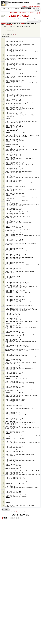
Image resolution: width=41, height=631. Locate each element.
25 (3, 76)
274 (3, 494)
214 (3, 393)
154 (3, 293)
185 (3, 344)
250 (3, 454)
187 (3, 347)
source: (4, 16)
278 (3, 502)
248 (3, 451)
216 (3, 395)
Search (37, 10)
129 (3, 248)
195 (3, 361)
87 (3, 179)
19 (3, 68)
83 (3, 173)
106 (3, 211)
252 (3, 458)
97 (3, 194)
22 (3, 72)
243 (3, 445)
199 (3, 367)
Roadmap (17, 8)
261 (3, 472)
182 (3, 338)
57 (3, 128)
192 (3, 355)
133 (3, 256)
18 (3, 67)
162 (3, 305)
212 (3, 389)
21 (3, 71)
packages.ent (13, 16)
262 (3, 473)
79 (3, 167)
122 (3, 235)
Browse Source (26, 8)
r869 (5, 26)
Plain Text (15, 516)
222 (3, 405)
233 (3, 425)
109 (3, 215)
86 (3, 177)
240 (3, 438)
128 (3, 247)
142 (3, 271)
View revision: (17, 18)
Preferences (37, 6)
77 (3, 163)
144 (3, 275)
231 (3, 420)
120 (3, 233)
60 (3, 134)
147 (3, 281)
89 (3, 181)
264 (3, 477)
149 (3, 284)
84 (3, 175)
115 (3, 225)
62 (3, 138)
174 (3, 324)
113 (3, 221)
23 (3, 73)
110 (3, 216)
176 (3, 326)
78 (3, 165)
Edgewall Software (15, 518)
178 (3, 331)
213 (3, 391)
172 (3, 321)
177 (3, 330)
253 (3, 459)
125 (3, 240)
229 (3, 417)
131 (3, 253)
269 (3, 485)
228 (3, 413)
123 (3, 238)
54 (3, 124)
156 (3, 296)
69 (3, 149)
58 (3, 131)
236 (3, 431)
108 (3, 213)
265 (3, 478)
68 (3, 148)
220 (3, 402)
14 (3, 60)
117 (3, 227)
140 (3, 268)
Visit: (25, 21)
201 (3, 371)
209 (3, 385)
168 (3, 316)
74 (3, 157)
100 (3, 200)
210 (3, 386)
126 (3, 242)
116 (3, 226)
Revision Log (37, 13)
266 (3, 480)
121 (3, 234)
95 (3, 192)
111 (3, 218)
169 (3, 317)
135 (3, 259)
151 (3, 289)
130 (3, 249)
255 (3, 463)
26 (3, 79)
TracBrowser (19, 512)
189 (3, 351)
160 (3, 302)
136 (3, 261)
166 (3, 313)
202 (3, 372)
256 (3, 464)
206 (3, 379)
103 (3, 207)
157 (3, 298)
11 (3, 55)
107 (3, 212)
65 (3, 142)
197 (3, 364)
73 (3, 156)
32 (3, 88)
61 (3, 135)
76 (3, 162)
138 (3, 263)
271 (3, 490)
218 (3, 399)
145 (3, 276)
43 (3, 106)
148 (3, 282)
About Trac (30, 6)
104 (3, 208)
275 (3, 496)
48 (3, 113)
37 (3, 95)
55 (3, 125)
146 (3, 277)
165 (3, 312)
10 (3, 54)
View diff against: (33, 18)
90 (3, 183)
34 (3, 91)
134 (3, 257)
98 (3, 196)
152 (3, 290)
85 (3, 176)
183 (3, 339)
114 (3, 222)
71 (3, 153)
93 (3, 188)
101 (3, 202)
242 (3, 441)
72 (3, 154)
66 (3, 145)
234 (3, 426)
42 (3, 104)
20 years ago (9, 24)
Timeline (10, 8)
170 (3, 318)
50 (3, 117)
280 (3, 505)
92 (3, 186)
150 (3, 285)
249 (3, 453)
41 (3, 102)
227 (3, 412)
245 (3, 447)
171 (3, 320)
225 (3, 409)
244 (3, 446)
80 (3, 168)
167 (3, 314)
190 (3, 353)
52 (3, 120)
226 (3, 411)
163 (3, 307)
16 (3, 63)
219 (3, 400)
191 (3, 354)
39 (3, 99)
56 (3, 126)
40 (3, 100)
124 (3, 239)
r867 (13, 26)
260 (3, 471)
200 (3, 368)
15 (3, 62)
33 (3, 89)
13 (3, 58)
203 (3, 373)
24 (3, 75)
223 (3, 407)
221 (3, 404)
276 (3, 497)
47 (3, 112)
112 (3, 220)
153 (3, 291)
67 (3, 147)
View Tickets (36, 8)
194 (3, 359)
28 (3, 81)
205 (3, 377)
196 (3, 362)
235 (3, 430)
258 (3, 467)
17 (3, 64)
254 (3, 460)
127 (3, 245)
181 (3, 336)
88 (3, 180)
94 (3, 189)
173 (3, 322)
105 (3, 209)
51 (3, 118)
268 (3, 483)
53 (3, 121)
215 (3, 394)
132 (3, 254)
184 (3, 340)
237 (3, 432)
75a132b (25, 16)
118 (3, 229)
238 (3, 433)
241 (3, 440)
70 (3, 152)
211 (3, 387)
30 (3, 85)
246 (3, 449)
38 (3, 98)
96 (3, 193)
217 (3, 398)
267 (3, 482)
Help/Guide (24, 6)
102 (3, 203)
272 (3, 491)
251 (3, 456)
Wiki (4, 8)
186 (3, 345)
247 (3, 450)
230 (3, 418)
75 (3, 161)
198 (3, 366)
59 (3, 133)
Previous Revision (13, 12)
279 (3, 504)
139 (3, 267)
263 (3, 476)
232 (3, 421)
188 (3, 348)
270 (3, 486)
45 (3, 108)
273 (3, 492)
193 (3, 358)
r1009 (8, 29)
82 (3, 171)
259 (3, 469)
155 (3, 295)
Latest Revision (22, 12)
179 (3, 332)
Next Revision (31, 12)
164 (3, 308)
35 (3, 93)
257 (3, 466)
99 (3, 199)
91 (3, 185)
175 (3, 325)
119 (3, 231)
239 (3, 437)
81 (3, 170)
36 (3, 94)
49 (3, 115)
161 (3, 304)
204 (3, 375)
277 (3, 501)
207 (3, 380)
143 (3, 273)
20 (3, 70)
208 (3, 381)
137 (3, 262)
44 (3, 107)
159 (3, 300)
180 (3, 334)
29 (3, 83)
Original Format (24, 516)
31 (3, 86)
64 (3, 140)
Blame (38, 12)
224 (3, 408)
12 (3, 57)
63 (3, 139)
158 (3, 299)
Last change (4, 23)
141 (3, 270)
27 (3, 80)
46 (3, 111)
